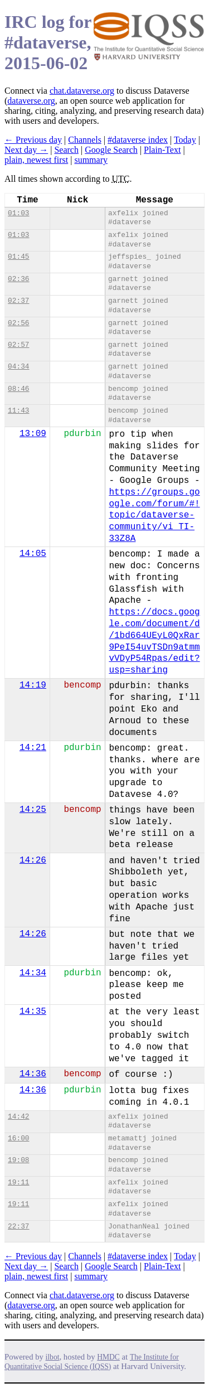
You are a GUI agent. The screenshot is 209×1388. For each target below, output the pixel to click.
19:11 (18, 1182)
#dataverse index (138, 139)
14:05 (33, 554)
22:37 (18, 1226)
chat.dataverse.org (82, 90)
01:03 (18, 213)
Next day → (26, 149)
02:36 (18, 279)
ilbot (53, 1357)
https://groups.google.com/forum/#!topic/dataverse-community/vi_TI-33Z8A (154, 515)
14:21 (33, 748)
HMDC (108, 1357)
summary (91, 160)
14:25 (33, 810)
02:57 (18, 345)
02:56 (18, 323)
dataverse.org (31, 100)
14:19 (33, 685)
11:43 (18, 411)
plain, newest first (36, 160)
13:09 (33, 434)
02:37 (18, 301)
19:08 (18, 1160)
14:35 (33, 1012)
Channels (84, 139)
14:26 (33, 860)
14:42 (18, 1117)
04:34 (18, 366)
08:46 (18, 389)
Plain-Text (162, 149)
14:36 (33, 1074)
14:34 (33, 973)
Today (185, 139)
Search (66, 149)
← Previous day (33, 139)
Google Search (111, 149)
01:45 (18, 257)
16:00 (18, 1138)
